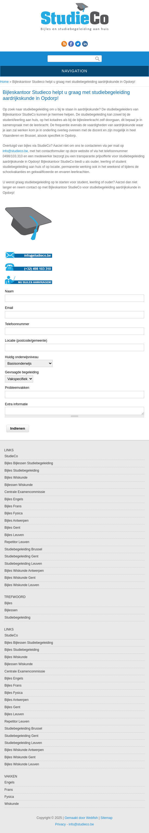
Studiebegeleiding (17, 617)
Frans (8, 790)
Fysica (9, 797)
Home (4, 82)
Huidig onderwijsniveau (21, 357)
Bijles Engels (13, 499)
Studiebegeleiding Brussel (23, 549)
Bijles (8, 603)
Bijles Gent (12, 528)
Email (9, 308)
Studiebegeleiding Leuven (23, 564)
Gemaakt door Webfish (81, 818)
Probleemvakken (17, 388)
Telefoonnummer (17, 324)
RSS (64, 44)
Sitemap (106, 818)
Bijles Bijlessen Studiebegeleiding (28, 463)
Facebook (71, 44)
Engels (9, 782)
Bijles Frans (12, 506)
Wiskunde (11, 804)
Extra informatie (16, 404)
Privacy (60, 824)
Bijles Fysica (13, 513)
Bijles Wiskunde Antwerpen (24, 571)
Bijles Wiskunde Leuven (21, 585)
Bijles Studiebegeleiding (21, 470)
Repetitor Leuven (16, 542)
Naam (9, 291)
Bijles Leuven (14, 535)
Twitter (78, 44)
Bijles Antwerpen (16, 520)
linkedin (85, 44)
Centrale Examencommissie (24, 492)
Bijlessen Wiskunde (18, 485)
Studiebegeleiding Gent (21, 556)
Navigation (74, 71)
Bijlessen (10, 610)
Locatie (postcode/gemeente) (26, 340)
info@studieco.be (15, 151)
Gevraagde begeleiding (22, 372)
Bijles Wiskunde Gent (19, 578)
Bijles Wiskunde (15, 477)
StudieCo (11, 456)
